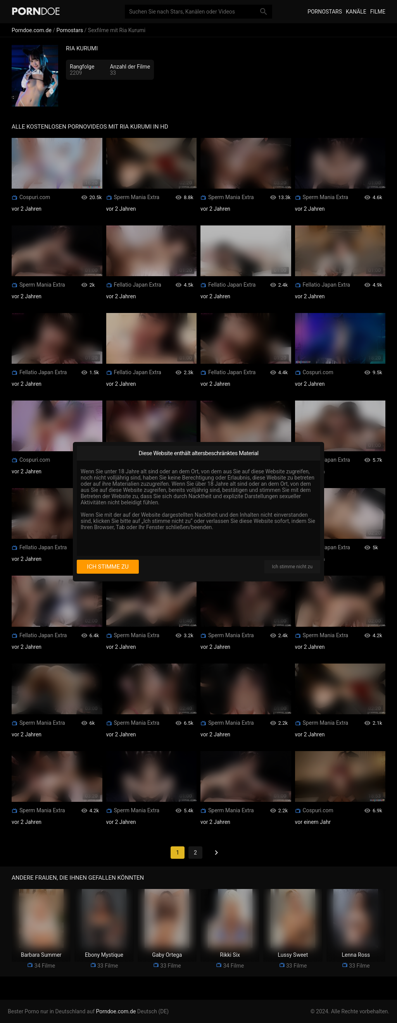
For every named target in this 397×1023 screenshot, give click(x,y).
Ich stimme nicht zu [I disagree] (292, 566)
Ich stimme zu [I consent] (107, 566)
